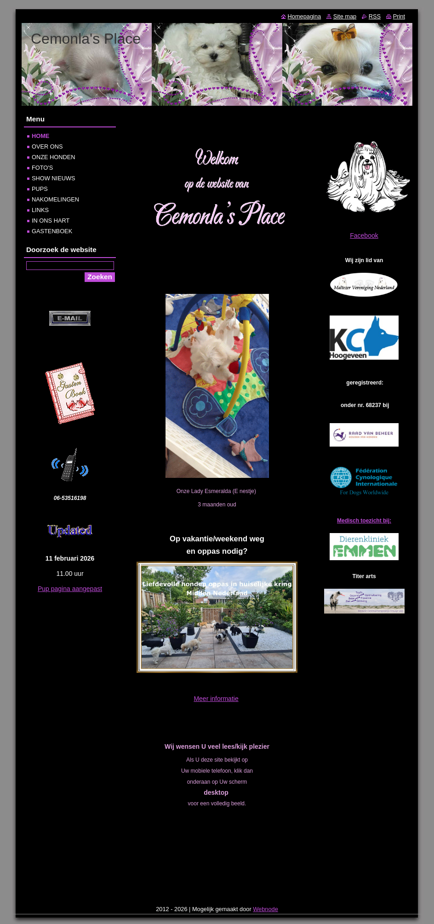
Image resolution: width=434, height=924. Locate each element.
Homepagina (304, 16)
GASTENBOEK (52, 231)
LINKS (40, 210)
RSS (375, 16)
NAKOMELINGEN (55, 199)
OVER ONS (47, 146)
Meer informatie (216, 698)
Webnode (265, 909)
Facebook (364, 235)
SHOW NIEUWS (53, 178)
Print (399, 16)
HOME (40, 135)
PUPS (40, 188)
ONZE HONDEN (53, 157)
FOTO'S (42, 167)
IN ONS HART (50, 220)
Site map (345, 16)
